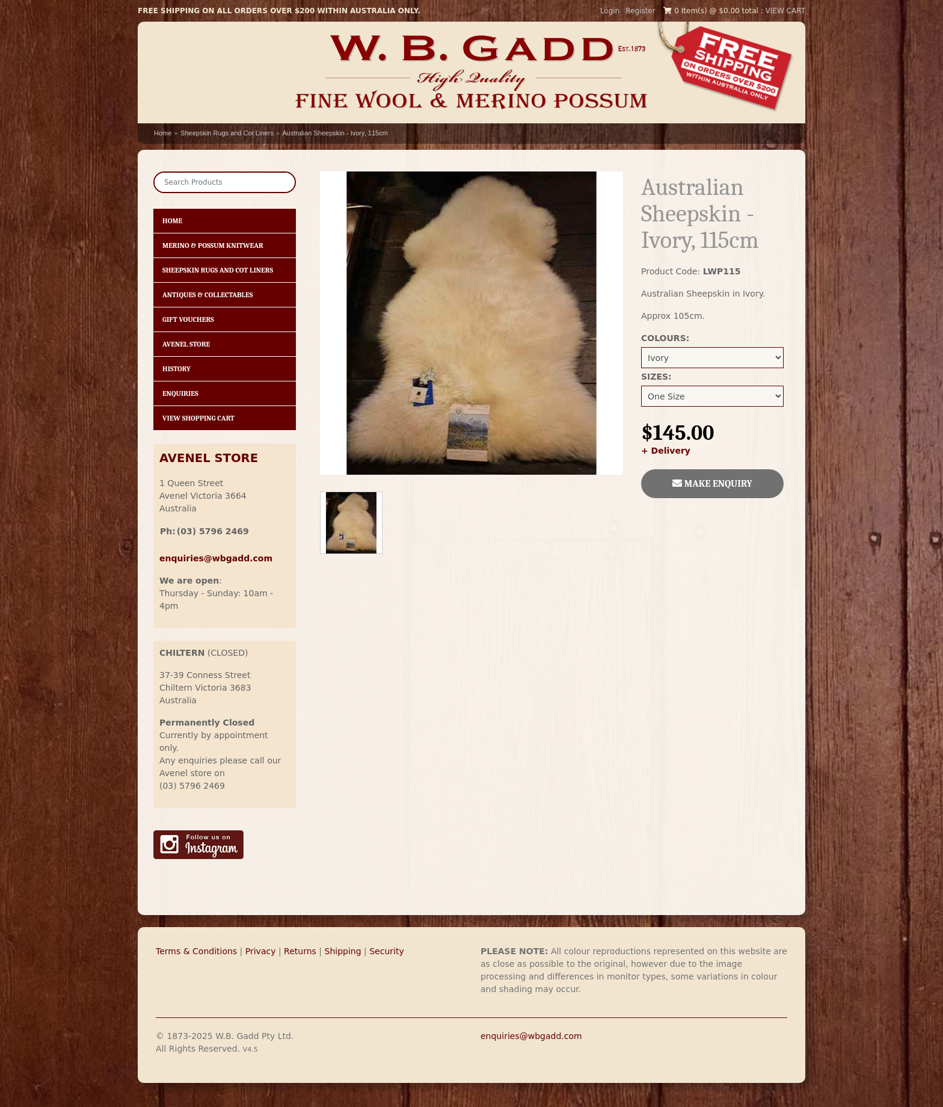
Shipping (343, 951)
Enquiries (180, 393)
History (176, 369)
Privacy (260, 951)
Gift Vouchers (188, 319)
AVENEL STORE (208, 458)
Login (609, 11)
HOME (172, 221)
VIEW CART (785, 11)
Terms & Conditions (196, 951)
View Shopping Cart (198, 418)
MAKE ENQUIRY (712, 483)
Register (640, 11)
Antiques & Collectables (207, 295)
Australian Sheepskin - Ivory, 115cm (335, 133)
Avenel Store (186, 344)
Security (386, 951)
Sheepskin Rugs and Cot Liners (227, 133)
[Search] (225, 182)
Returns (300, 951)
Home (162, 133)
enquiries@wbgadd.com (531, 1036)
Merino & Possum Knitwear (212, 245)
